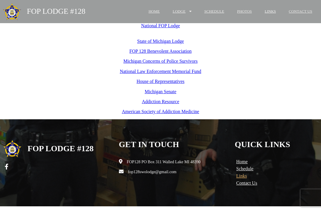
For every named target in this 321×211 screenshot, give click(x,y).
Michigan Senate (160, 91)
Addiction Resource (160, 101)
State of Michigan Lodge (160, 41)
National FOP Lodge (160, 25)
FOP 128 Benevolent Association (160, 51)
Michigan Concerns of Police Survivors (160, 61)
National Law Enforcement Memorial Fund (160, 71)
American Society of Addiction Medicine (160, 111)
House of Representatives (160, 81)
